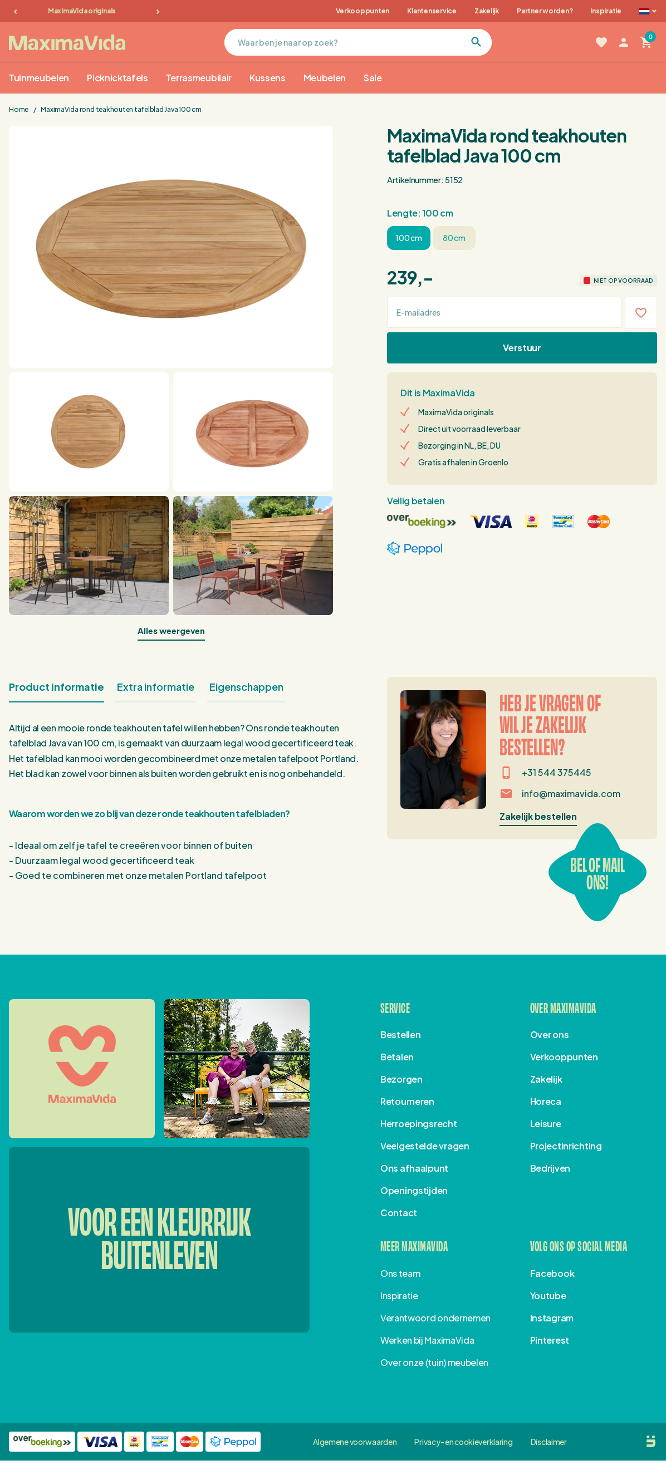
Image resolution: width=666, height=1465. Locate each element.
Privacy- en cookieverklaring (463, 1442)
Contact (398, 1212)
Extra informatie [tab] (155, 686)
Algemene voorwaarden (354, 1442)
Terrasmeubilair (199, 77)
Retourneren (407, 1101)
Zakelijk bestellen (538, 816)
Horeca (545, 1101)
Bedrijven (550, 1168)
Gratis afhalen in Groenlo (463, 462)
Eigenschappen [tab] (246, 686)
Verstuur (522, 347)
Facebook (552, 1273)
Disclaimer (549, 1442)
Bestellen (400, 1034)
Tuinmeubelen (39, 77)
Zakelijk (486, 11)
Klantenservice (432, 11)
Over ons (549, 1034)
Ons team (400, 1273)
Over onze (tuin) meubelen (434, 1362)
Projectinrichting (566, 1146)
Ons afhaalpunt (414, 1168)
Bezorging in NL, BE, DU (459, 445)
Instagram (552, 1318)
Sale (373, 77)
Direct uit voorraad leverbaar (469, 429)
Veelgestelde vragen (424, 1146)
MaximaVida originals (87, 11)
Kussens (267, 77)
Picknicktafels (117, 77)
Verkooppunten (362, 11)
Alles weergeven (171, 630)
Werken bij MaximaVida (427, 1340)
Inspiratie (605, 11)
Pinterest (549, 1340)
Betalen (397, 1057)
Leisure (545, 1123)
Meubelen (324, 77)
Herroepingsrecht (418, 1123)
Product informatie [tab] (56, 686)
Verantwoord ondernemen (435, 1318)
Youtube (548, 1295)
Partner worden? (544, 11)
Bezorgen (401, 1079)
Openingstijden (414, 1190)
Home (19, 109)
